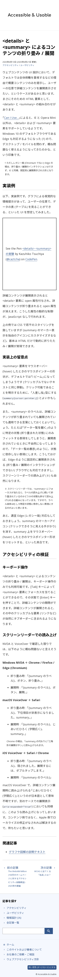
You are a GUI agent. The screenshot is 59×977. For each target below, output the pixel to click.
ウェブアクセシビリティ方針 (21, 959)
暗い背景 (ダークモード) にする (42, 967)
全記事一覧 (11, 922)
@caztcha (13, 259)
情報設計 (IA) (12, 918)
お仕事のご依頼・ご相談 (18, 954)
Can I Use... (11, 118)
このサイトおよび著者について (22, 949)
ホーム (8, 944)
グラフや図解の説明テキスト (27, 852)
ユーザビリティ (27, 65)
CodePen (31, 259)
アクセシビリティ (11, 65)
